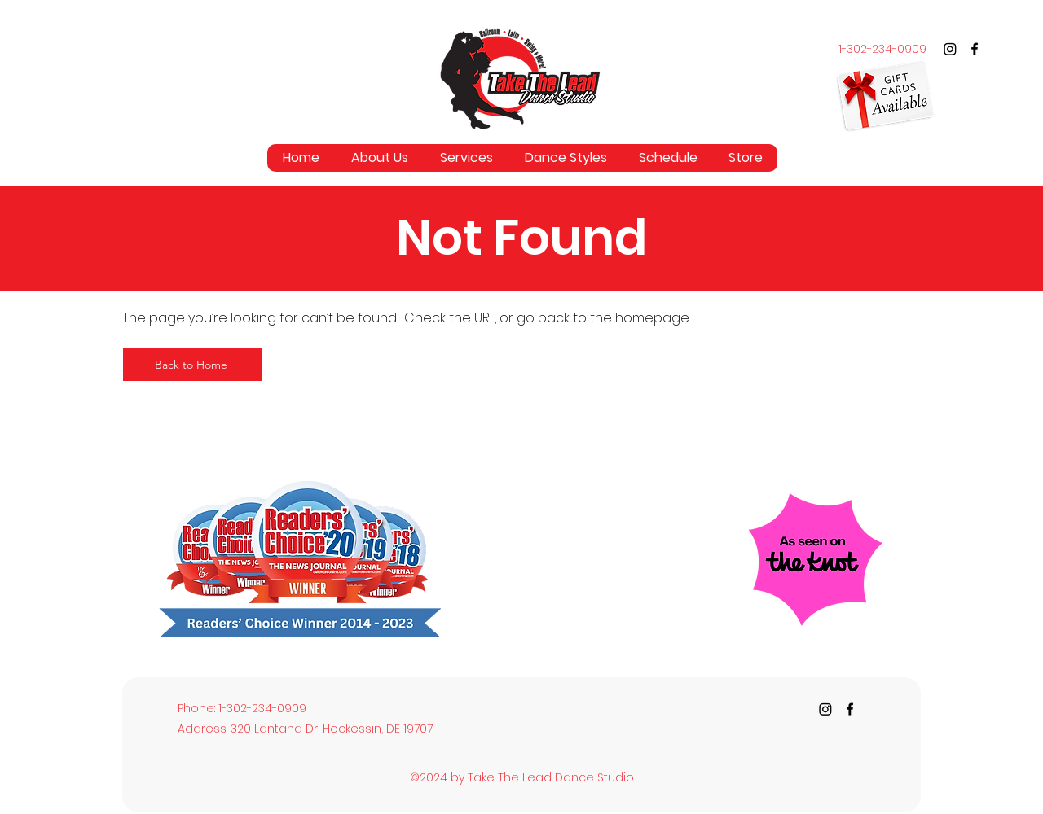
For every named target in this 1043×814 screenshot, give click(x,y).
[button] (466, 158)
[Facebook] (974, 49)
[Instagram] (950, 49)
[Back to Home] (192, 364)
